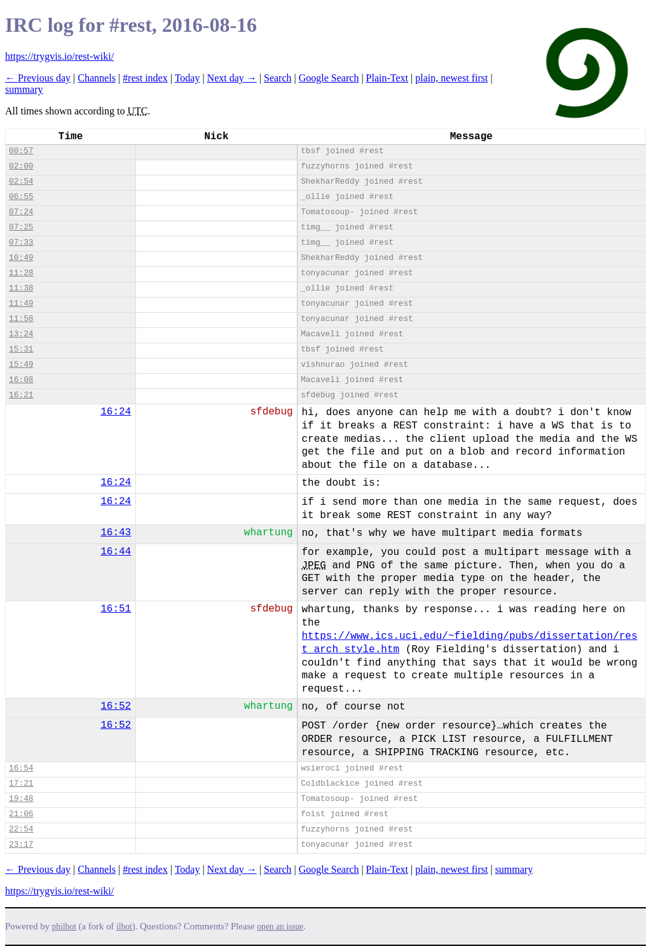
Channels (97, 77)
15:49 (21, 364)
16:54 (21, 768)
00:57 (21, 151)
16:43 (115, 532)
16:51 (115, 609)
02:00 (21, 166)
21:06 (21, 814)
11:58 (21, 319)
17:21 (21, 783)
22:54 (21, 829)
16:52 (115, 706)
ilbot (124, 926)
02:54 (21, 181)
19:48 (21, 799)
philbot (64, 926)
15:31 (21, 349)
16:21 (21, 395)
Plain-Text (387, 77)
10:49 (21, 258)
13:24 (21, 334)
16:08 (21, 380)
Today (187, 77)
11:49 (21, 303)
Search (278, 77)
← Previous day (38, 77)
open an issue (280, 926)
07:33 (21, 242)
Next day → (232, 77)
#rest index (145, 77)
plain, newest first (451, 77)
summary (24, 89)
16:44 (115, 552)
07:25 (21, 227)
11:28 (21, 273)
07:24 (21, 212)
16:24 (115, 412)
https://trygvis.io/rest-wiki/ (59, 56)
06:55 (21, 197)
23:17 (21, 844)
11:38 (21, 288)
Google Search (329, 77)
